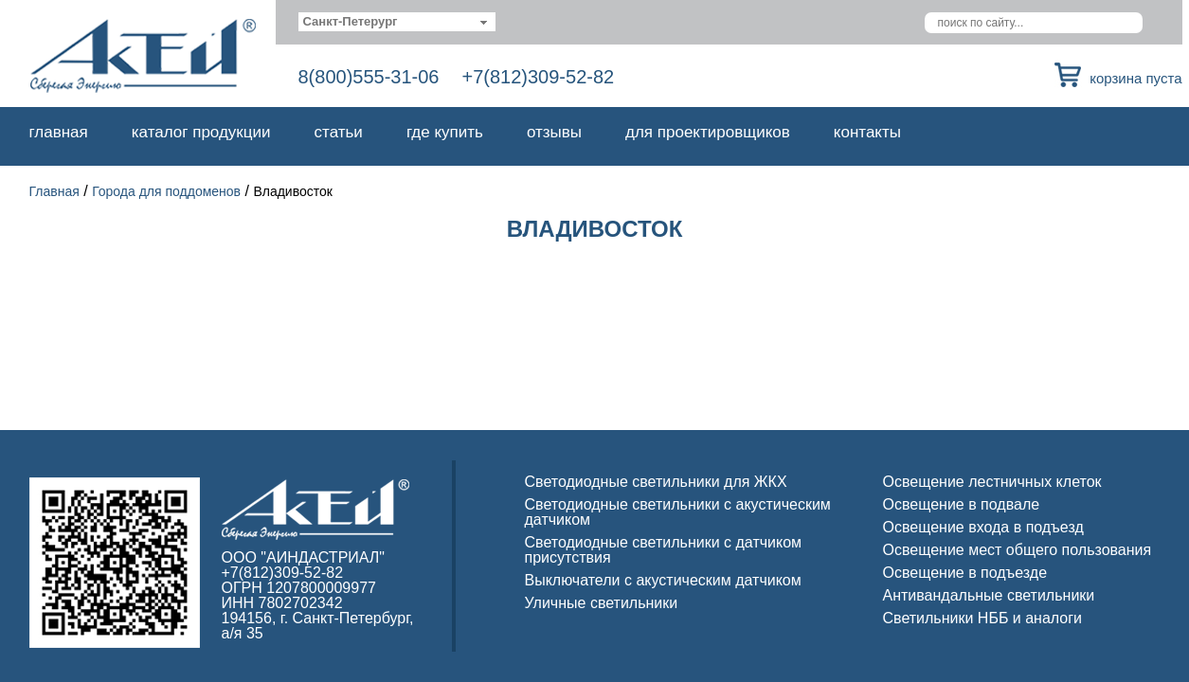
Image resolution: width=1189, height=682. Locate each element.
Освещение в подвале (961, 504)
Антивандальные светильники (989, 595)
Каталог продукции (201, 132)
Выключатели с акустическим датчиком (663, 580)
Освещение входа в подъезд (983, 527)
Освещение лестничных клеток (992, 482)
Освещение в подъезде (965, 573)
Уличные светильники (601, 603)
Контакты (867, 132)
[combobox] (397, 21)
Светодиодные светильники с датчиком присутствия (663, 549)
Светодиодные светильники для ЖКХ (656, 482)
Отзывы (554, 132)
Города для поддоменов (166, 191)
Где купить (444, 132)
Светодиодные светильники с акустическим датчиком (678, 512)
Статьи (339, 132)
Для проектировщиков (707, 132)
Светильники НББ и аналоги (983, 618)
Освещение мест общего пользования (1017, 550)
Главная (58, 132)
